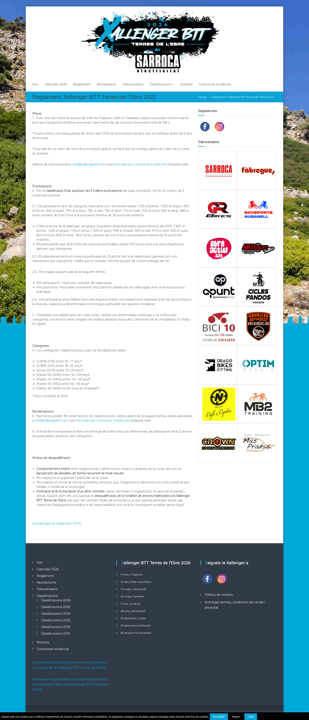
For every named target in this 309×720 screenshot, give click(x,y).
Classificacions (160, 84)
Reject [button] (236, 716)
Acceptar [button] (219, 716)
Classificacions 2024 (56, 614)
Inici (35, 84)
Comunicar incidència (215, 84)
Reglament (81, 84)
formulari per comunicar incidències (140, 164)
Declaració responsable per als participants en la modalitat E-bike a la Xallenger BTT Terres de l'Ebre (70, 684)
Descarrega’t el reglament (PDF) (56, 523)
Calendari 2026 (56, 84)
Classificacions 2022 (55, 627)
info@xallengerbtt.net (88, 164)
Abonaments (106, 84)
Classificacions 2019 (55, 633)
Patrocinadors (133, 84)
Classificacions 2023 (55, 620)
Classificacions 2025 (55, 607)
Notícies (186, 84)
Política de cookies (219, 595)
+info (250, 716)
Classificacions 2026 (55, 600)
